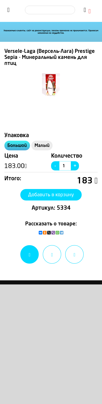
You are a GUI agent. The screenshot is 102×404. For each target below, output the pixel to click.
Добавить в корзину (51, 194)
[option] (51, 85)
